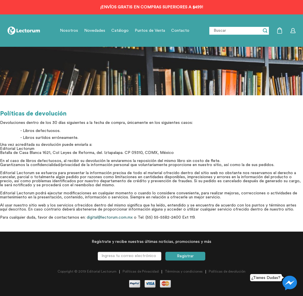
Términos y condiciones (184, 271)
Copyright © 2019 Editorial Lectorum (87, 271)
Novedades (94, 31)
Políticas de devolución (227, 271)
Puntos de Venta (150, 31)
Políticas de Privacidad (141, 271)
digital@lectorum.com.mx (110, 217)
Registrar (185, 256)
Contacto (180, 31)
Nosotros (69, 31)
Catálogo (120, 31)
